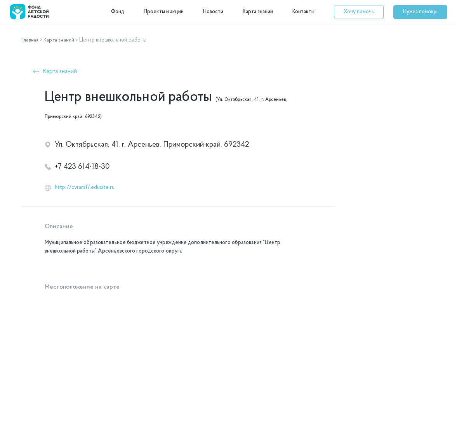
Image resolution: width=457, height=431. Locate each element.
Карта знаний (258, 12)
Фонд (117, 12)
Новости (213, 12)
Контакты (303, 12)
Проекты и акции (164, 12)
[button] (359, 12)
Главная (30, 40)
